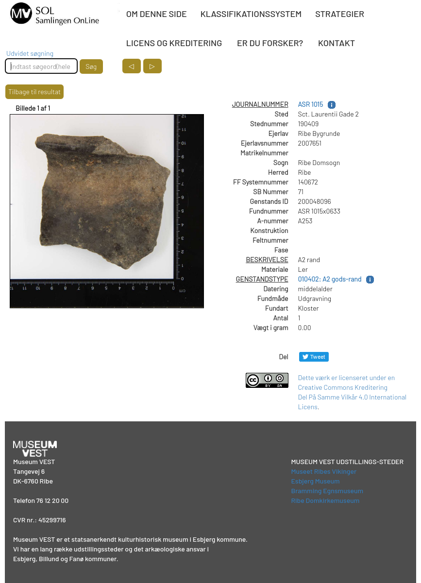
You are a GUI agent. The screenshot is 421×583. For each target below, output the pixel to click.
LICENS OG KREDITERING (174, 42)
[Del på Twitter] (314, 356)
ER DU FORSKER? (270, 42)
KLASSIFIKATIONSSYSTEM (251, 13)
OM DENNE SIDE (156, 13)
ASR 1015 (310, 104)
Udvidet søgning (29, 53)
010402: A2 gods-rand (330, 279)
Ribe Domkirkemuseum (325, 500)
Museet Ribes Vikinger (323, 471)
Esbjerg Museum (315, 481)
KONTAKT (336, 42)
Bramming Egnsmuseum (327, 490)
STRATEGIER (339, 13)
